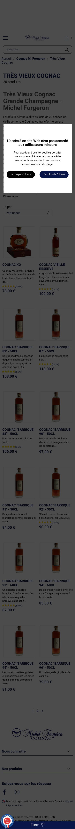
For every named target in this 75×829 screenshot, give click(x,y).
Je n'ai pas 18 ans (21, 174)
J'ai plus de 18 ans (54, 174)
